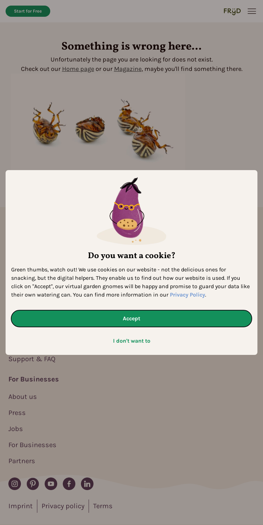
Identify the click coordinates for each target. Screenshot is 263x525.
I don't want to (131, 340)
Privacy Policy (187, 294)
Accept (131, 318)
